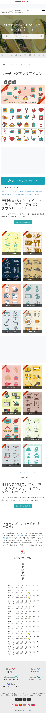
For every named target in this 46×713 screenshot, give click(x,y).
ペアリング (8, 194)
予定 (2, 194)
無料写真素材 (35, 672)
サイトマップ (24, 695)
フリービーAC (27, 710)
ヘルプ (3, 693)
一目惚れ (28, 191)
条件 (22, 194)
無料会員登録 (11, 693)
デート (41, 191)
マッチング (10, 191)
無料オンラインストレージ (11, 686)
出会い (22, 191)
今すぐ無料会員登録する (23, 222)
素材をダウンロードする (23, 180)
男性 (37, 191)
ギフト (17, 191)
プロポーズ (28, 194)
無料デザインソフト (35, 679)
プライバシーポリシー (24, 693)
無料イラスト (11, 672)
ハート (3, 191)
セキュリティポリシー (36, 695)
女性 (33, 191)
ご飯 (34, 194)
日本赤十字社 (22, 535)
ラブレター (16, 194)
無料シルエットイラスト (11, 679)
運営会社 (14, 695)
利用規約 (7, 695)
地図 (38, 194)
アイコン (10, 64)
